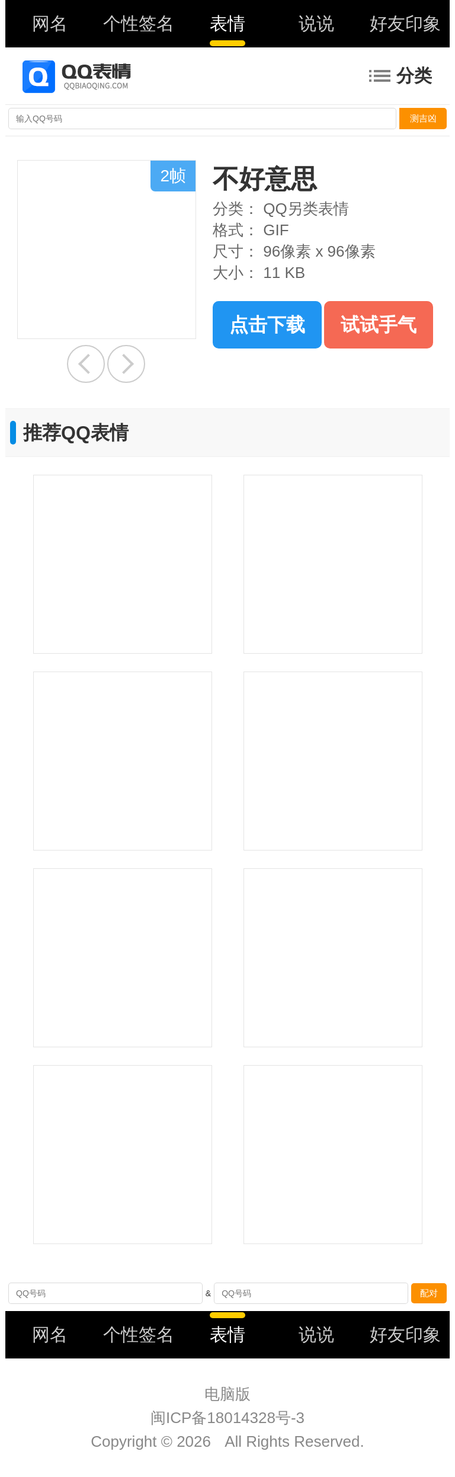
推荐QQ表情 (76, 432)
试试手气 (378, 324)
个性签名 (138, 23)
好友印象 (405, 23)
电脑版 (227, 1394)
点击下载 (267, 324)
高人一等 (126, 364)
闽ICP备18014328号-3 (227, 1418)
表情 (227, 23)
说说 (316, 23)
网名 (50, 23)
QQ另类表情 (305, 209)
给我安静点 (86, 364)
